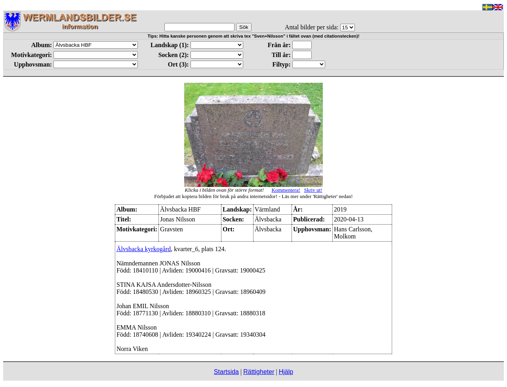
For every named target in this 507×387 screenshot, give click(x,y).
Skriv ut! (313, 190)
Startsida (226, 371)
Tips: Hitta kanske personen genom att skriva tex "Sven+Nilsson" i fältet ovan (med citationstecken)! (254, 36)
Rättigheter (258, 371)
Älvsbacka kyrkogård (143, 249)
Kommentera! (286, 190)
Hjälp (286, 371)
